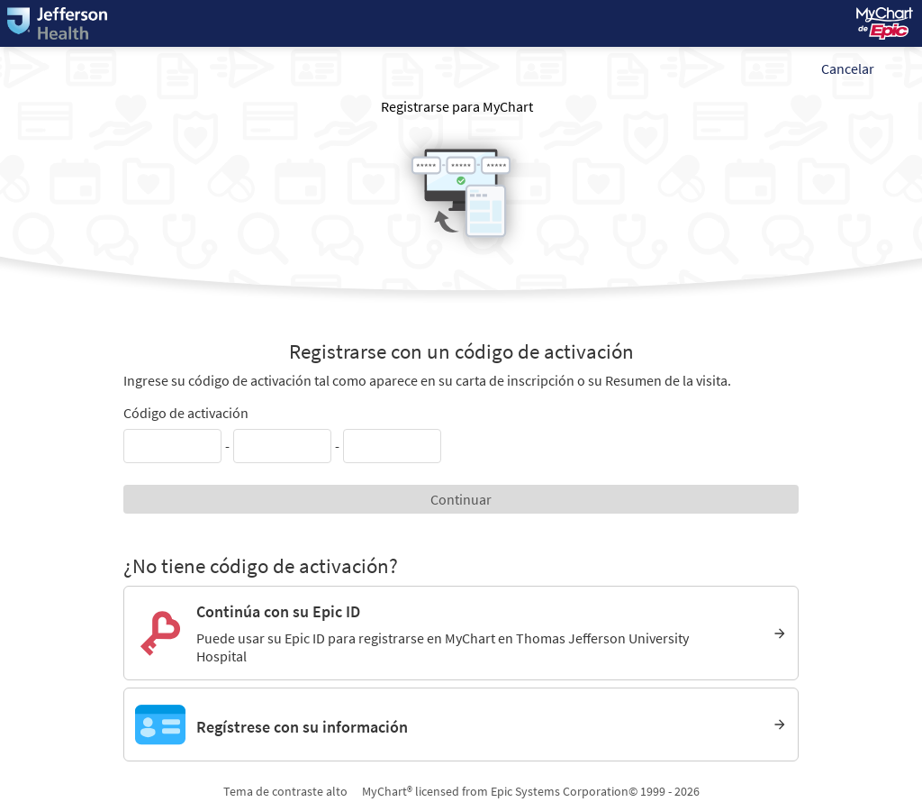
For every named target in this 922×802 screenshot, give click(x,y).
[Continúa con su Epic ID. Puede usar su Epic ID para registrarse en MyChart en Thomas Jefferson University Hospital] (461, 633)
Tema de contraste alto (285, 791)
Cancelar (847, 68)
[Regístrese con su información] (461, 724)
